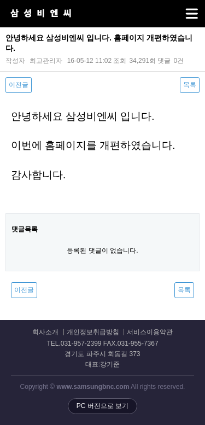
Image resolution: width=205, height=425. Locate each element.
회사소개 (45, 332)
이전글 (18, 85)
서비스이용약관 (150, 332)
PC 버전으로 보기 (102, 406)
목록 (189, 85)
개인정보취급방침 (93, 332)
